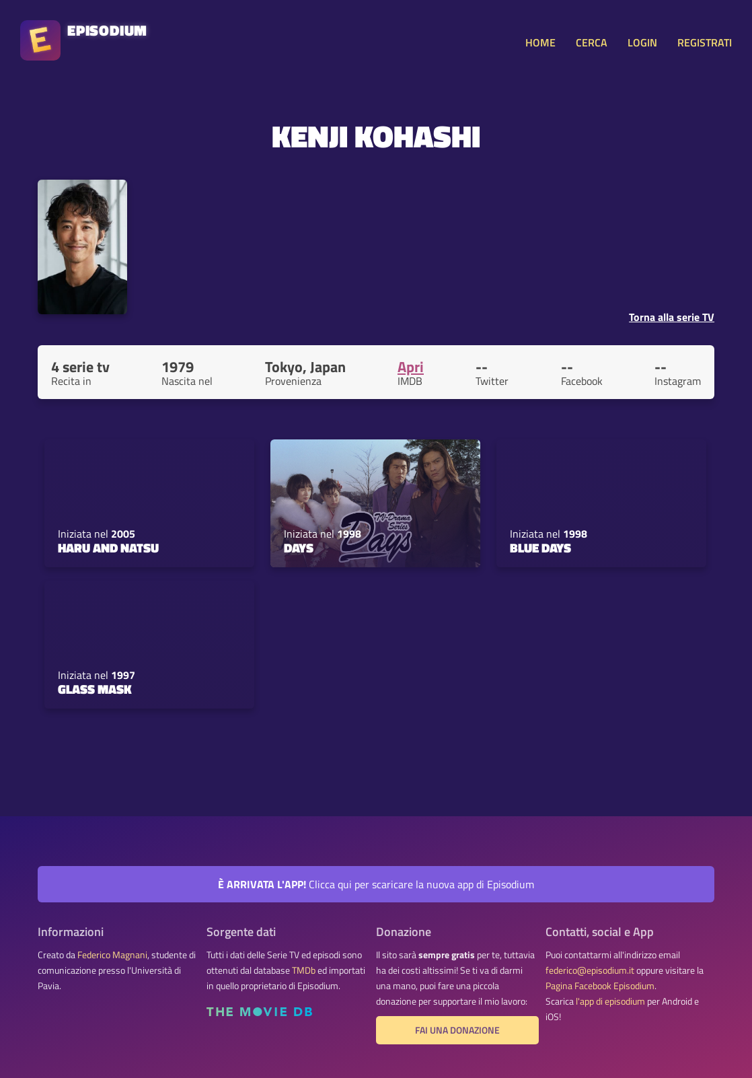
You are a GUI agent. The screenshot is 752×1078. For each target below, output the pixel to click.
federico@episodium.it (590, 970)
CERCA (591, 42)
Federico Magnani (112, 954)
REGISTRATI (704, 42)
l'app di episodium (610, 1001)
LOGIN (642, 42)
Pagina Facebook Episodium (600, 985)
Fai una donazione (457, 1030)
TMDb (303, 970)
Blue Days (540, 548)
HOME (540, 42)
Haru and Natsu (108, 548)
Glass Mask (95, 689)
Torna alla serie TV (671, 317)
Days (298, 548)
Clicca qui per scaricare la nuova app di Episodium (376, 884)
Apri (411, 366)
